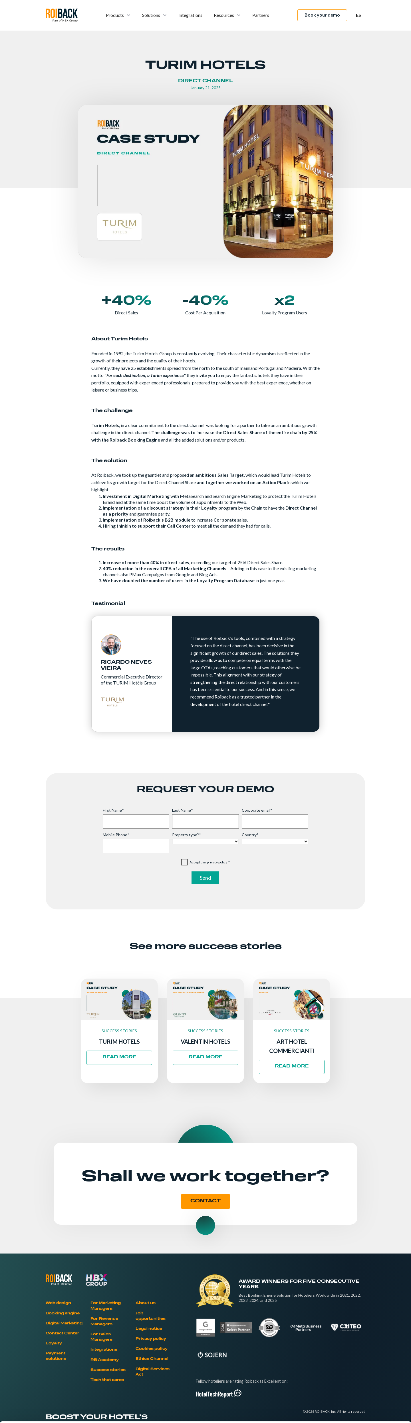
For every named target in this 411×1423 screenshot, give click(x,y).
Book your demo (322, 14)
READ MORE (119, 1057)
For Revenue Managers (104, 1321)
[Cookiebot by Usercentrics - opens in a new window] (37, 1412)
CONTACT (205, 1201)
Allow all (363, 1348)
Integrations (190, 15)
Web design (58, 1303)
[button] (118, 15)
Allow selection (363, 1366)
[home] (62, 15)
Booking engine (63, 1313)
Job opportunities (151, 1316)
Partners (260, 15)
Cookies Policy (108, 1381)
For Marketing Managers (105, 1306)
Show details (299, 1411)
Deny (363, 1385)
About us (146, 1303)
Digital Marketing (64, 1323)
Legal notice (149, 1329)
